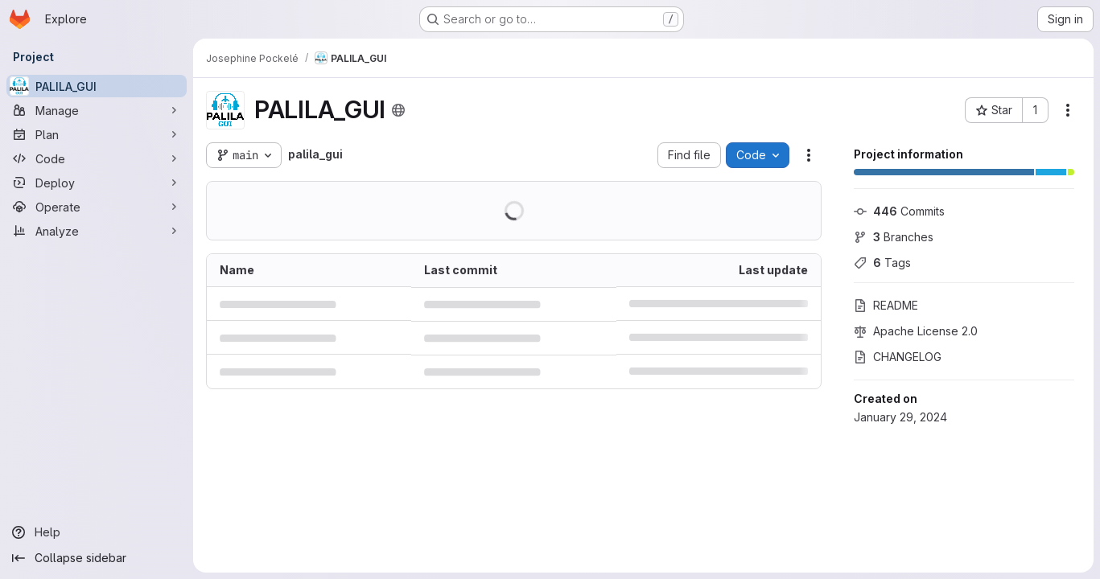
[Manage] (96, 110)
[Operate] (96, 206)
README (886, 305)
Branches (893, 237)
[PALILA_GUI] (96, 86)
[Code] (96, 158)
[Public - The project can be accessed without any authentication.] (398, 110)
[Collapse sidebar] (96, 558)
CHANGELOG (897, 356)
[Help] (96, 532)
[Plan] (96, 134)
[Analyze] (96, 231)
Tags (882, 262)
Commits (899, 211)
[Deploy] (96, 182)
